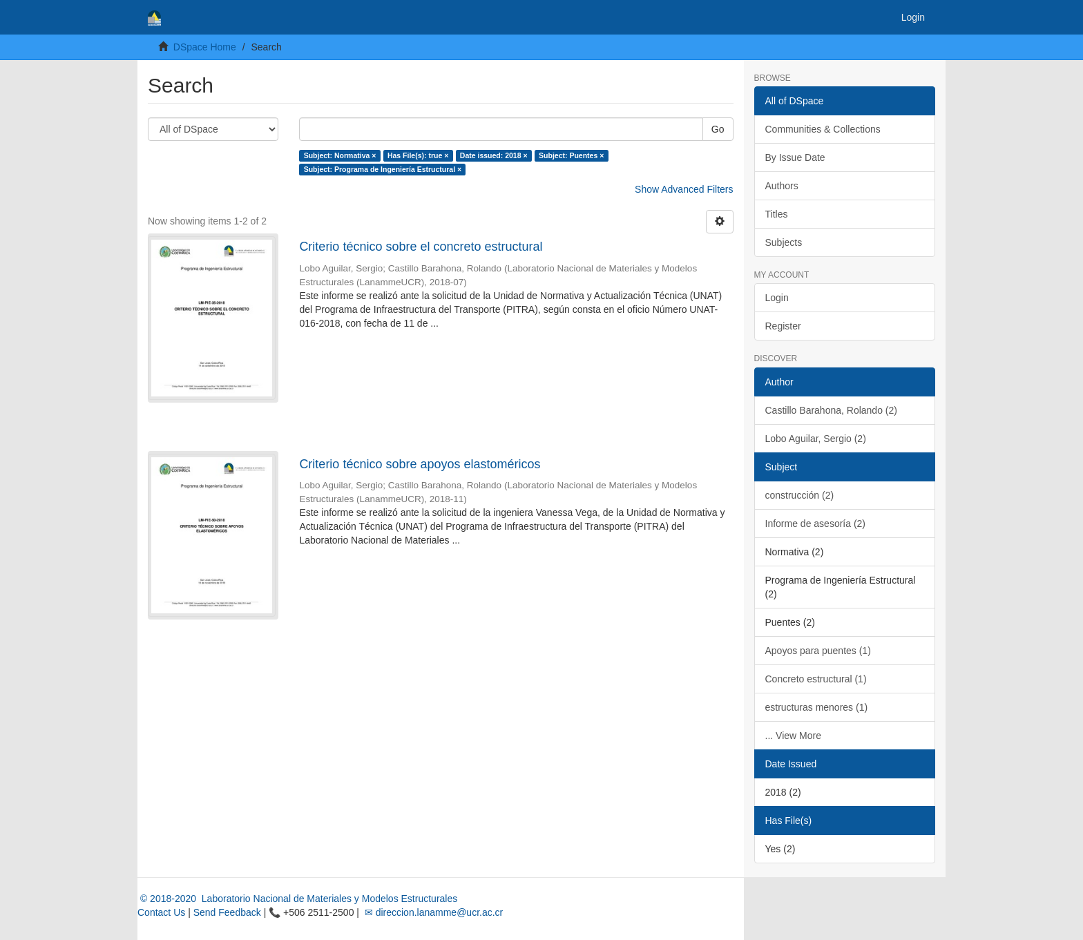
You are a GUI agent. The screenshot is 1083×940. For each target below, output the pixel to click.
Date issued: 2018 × (494, 155)
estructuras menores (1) (816, 707)
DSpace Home (204, 46)
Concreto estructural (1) (816, 678)
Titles (776, 214)
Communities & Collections (823, 129)
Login (777, 297)
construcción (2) (799, 495)
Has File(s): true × (417, 155)
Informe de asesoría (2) (815, 523)
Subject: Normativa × (340, 155)
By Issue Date (795, 157)
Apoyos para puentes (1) (818, 650)
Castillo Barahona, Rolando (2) (831, 410)
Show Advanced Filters (684, 189)
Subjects (784, 242)
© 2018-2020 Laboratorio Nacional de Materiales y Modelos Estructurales (297, 898)
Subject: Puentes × (571, 155)
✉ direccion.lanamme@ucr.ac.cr (432, 912)
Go (718, 129)
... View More (793, 735)
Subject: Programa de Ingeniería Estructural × (382, 169)
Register (783, 326)
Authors (781, 185)
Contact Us (161, 912)
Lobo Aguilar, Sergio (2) (815, 438)
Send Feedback (227, 912)
